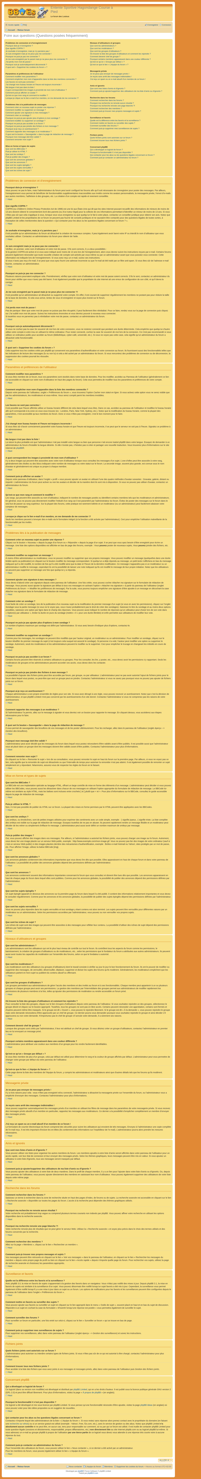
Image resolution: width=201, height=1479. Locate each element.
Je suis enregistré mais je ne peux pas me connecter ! (29, 54)
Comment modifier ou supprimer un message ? (26, 110)
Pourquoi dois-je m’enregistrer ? (19, 46)
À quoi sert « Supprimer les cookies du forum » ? (26, 67)
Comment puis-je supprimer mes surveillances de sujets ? (114, 128)
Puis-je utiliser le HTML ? (16, 151)
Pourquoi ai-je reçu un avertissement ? (22, 129)
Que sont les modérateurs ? (102, 48)
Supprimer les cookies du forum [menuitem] (130, 1466)
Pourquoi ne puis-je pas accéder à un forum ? (25, 123)
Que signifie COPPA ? (15, 48)
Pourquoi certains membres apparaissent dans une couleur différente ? (120, 59)
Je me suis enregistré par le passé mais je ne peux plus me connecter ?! (36, 59)
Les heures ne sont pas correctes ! (20, 82)
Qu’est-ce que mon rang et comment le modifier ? (27, 95)
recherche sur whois (19, 1424)
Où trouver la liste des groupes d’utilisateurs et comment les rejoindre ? (120, 54)
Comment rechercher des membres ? (106, 108)
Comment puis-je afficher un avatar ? (21, 93)
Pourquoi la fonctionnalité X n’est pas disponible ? (111, 152)
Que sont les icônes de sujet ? (18, 170)
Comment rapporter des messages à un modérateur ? (28, 131)
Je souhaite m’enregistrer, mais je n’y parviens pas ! (28, 51)
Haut (10, 199)
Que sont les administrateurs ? (103, 46)
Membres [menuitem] (109, 1466)
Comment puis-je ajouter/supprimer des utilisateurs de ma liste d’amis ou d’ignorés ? (126, 91)
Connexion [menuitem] (166, 25)
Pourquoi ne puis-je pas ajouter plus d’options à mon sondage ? (33, 118)
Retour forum (24, 1466)
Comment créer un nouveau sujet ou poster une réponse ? (31, 107)
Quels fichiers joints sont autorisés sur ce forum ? (111, 138)
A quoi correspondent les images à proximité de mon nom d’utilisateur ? (36, 90)
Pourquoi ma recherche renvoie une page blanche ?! (112, 106)
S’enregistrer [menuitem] (152, 25)
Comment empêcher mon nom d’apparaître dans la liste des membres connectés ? (41, 79)
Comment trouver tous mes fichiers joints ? (108, 140)
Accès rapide (13, 25)
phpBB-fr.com (92, 1473)
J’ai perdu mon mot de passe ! (18, 62)
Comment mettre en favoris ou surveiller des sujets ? (112, 123)
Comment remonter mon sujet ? (19, 139)
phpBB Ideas (146, 1405)
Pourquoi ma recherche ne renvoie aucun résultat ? (112, 103)
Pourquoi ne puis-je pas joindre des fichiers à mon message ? (32, 126)
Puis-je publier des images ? (18, 157)
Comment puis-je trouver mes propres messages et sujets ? (115, 111)
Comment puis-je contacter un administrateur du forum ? (114, 158)
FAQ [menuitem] (25, 25)
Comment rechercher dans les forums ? (107, 100)
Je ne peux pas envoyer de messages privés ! (109, 74)
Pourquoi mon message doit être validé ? (23, 137)
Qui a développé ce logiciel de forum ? (106, 150)
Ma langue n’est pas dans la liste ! (20, 87)
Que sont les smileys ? (15, 154)
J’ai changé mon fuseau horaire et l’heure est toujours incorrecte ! (34, 84)
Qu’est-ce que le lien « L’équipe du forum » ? (109, 64)
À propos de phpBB (92, 1392)
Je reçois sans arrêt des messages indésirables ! (111, 76)
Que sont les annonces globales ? (20, 160)
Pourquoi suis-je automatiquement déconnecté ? (26, 64)
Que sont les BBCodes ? (16, 149)
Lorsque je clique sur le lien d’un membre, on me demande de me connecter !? (42, 98)
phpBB (19, 448)
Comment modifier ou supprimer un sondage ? (25, 121)
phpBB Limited (80, 1389)
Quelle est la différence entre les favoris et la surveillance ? (115, 120)
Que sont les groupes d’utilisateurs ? (105, 51)
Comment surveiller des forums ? (104, 126)
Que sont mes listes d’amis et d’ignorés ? (107, 88)
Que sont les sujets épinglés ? (18, 165)
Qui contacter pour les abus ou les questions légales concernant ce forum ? (122, 155)
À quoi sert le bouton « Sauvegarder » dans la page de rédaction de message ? (39, 134)
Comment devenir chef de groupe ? (105, 56)
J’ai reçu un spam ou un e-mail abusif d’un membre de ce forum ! (118, 79)
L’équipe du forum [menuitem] (93, 1466)
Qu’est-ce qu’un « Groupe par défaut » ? (107, 62)
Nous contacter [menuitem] (75, 1466)
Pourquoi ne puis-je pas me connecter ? (23, 56)
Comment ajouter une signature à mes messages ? (27, 113)
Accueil (11, 1466)
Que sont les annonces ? (16, 162)
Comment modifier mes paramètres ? (21, 76)
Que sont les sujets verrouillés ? (19, 168)
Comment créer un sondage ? (18, 115)
